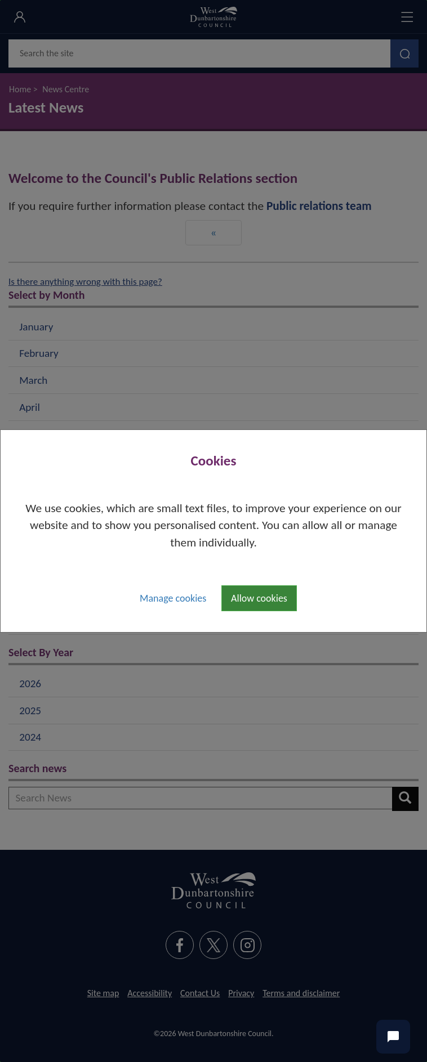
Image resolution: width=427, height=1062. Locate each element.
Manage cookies (173, 598)
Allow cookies (259, 598)
